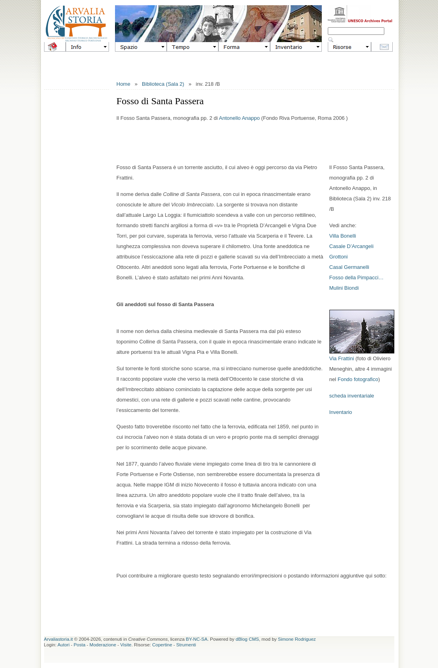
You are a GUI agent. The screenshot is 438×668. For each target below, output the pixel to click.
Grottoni (338, 257)
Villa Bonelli (342, 236)
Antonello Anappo (239, 118)
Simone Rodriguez (297, 639)
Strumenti (186, 644)
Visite (125, 644)
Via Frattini (341, 358)
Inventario (340, 412)
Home (124, 84)
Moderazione (102, 644)
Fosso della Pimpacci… (356, 277)
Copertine (162, 644)
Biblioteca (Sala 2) (163, 84)
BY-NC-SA (197, 639)
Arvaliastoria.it (58, 639)
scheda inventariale (351, 396)
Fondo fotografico (357, 379)
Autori (63, 644)
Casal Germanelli (349, 267)
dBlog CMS (247, 639)
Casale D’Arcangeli (351, 246)
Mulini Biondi (344, 288)
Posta (79, 644)
